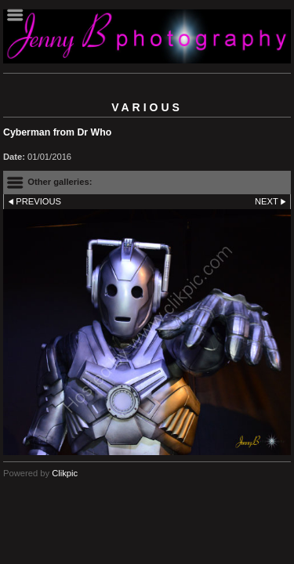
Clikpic (65, 473)
